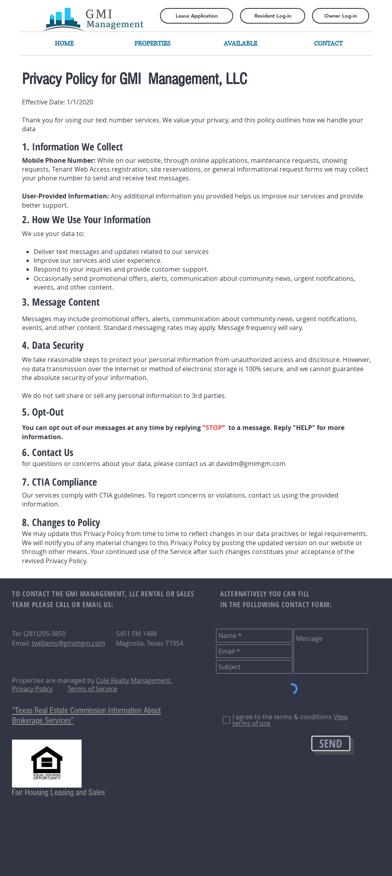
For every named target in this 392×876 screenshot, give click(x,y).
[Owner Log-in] (340, 16)
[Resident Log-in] (272, 16)
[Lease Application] (196, 16)
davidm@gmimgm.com (251, 463)
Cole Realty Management (134, 680)
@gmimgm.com (81, 643)
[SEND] (330, 743)
